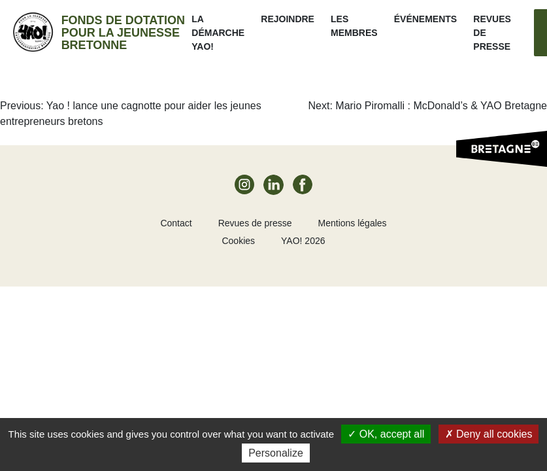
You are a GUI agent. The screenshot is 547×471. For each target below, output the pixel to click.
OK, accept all (386, 434)
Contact (175, 223)
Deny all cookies (489, 434)
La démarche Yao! (217, 33)
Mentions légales (352, 223)
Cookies (238, 241)
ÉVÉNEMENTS (425, 19)
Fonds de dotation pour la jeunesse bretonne (123, 33)
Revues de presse (255, 223)
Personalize (275, 453)
